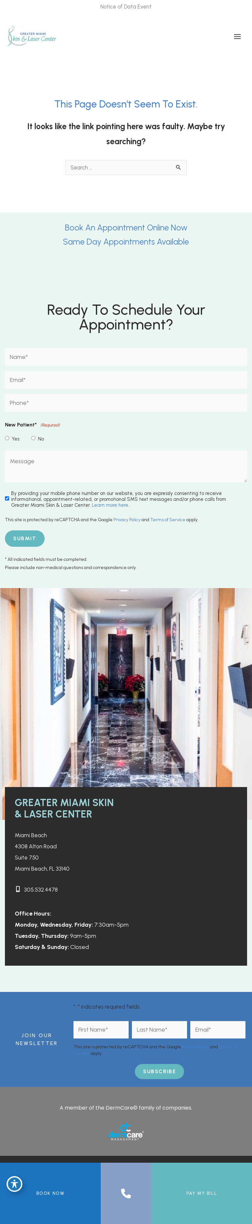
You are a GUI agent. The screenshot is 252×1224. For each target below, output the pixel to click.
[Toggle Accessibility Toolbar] (14, 1183)
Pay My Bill (201, 1193)
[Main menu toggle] (237, 36)
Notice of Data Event (126, 6)
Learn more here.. (111, 505)
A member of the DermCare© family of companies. (126, 1108)
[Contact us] (126, 1193)
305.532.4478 (41, 889)
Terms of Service (167, 520)
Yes (15, 439)
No (41, 439)
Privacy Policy (127, 520)
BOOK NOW (50, 1193)
